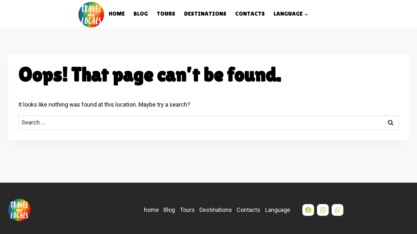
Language (277, 209)
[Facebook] (308, 210)
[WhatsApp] (337, 210)
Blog (141, 13)
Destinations (205, 13)
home (117, 13)
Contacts (250, 13)
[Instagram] (323, 210)
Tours (166, 13)
